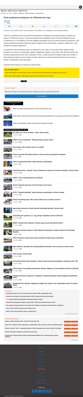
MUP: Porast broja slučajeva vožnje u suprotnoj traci (21, 311)
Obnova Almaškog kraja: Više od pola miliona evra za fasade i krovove (36, 199)
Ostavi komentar (41, 96)
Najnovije (3, 10)
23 (20, 240)
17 (20, 194)
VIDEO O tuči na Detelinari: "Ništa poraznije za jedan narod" (33, 140)
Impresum (41, 376)
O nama (41, 365)
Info (8, 13)
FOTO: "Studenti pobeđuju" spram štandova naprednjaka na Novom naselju (38, 192)
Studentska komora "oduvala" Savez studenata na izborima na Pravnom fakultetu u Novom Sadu (45, 170)
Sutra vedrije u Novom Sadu (22, 254)
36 (20, 180)
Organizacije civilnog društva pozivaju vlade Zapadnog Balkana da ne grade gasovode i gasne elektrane (46, 116)
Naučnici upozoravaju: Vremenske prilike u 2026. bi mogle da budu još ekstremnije (30, 296)
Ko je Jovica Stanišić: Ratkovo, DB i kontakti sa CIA (21, 308)
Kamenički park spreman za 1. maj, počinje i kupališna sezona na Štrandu (38, 215)
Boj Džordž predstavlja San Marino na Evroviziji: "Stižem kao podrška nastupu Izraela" (31, 302)
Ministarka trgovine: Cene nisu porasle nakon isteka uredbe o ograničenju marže (29, 293)
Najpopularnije (39, 13)
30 (20, 172)
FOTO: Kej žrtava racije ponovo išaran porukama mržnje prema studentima (38, 238)
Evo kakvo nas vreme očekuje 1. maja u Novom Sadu (31, 132)
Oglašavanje (41, 369)
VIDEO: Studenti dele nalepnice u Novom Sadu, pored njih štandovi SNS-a (38, 223)
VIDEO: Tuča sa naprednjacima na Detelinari (28, 178)
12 (20, 210)
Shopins (41, 358)
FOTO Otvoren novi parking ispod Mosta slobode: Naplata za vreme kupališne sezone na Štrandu (46, 268)
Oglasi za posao (13, 10)
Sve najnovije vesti (71, 313)
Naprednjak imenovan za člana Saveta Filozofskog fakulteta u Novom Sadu (38, 208)
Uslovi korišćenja (41, 379)
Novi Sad (3, 13)
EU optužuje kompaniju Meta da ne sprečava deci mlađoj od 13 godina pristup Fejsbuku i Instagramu (35, 305)
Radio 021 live (23, 10)
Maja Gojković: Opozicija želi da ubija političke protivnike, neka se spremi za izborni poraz (43, 246)
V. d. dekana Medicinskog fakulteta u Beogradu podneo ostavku (25, 299)
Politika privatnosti (41, 383)
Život (11, 13)
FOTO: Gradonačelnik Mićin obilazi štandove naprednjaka (32, 161)
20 (20, 249)
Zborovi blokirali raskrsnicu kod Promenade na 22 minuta (32, 185)
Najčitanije (21, 13)
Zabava (15, 13)
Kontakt (41, 372)
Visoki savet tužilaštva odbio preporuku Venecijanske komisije (33, 123)
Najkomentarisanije (30, 13)
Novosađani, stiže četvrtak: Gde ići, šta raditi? (28, 147)
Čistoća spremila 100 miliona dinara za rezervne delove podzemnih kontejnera (39, 154)
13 (20, 142)
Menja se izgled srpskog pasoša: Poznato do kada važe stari (32, 108)
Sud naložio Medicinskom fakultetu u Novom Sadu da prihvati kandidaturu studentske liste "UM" (45, 261)
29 (20, 225)
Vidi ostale (74, 340)
